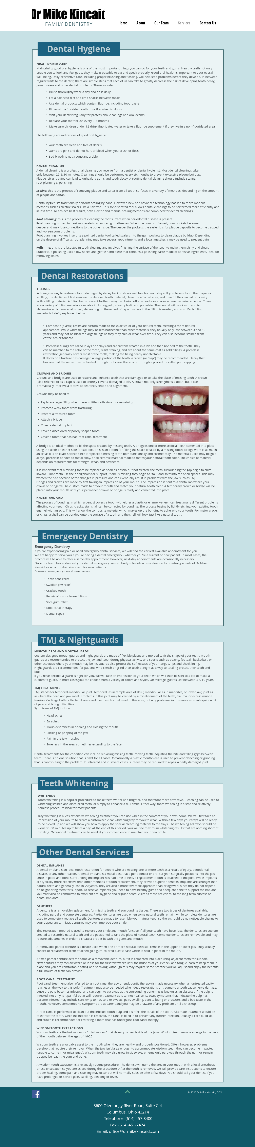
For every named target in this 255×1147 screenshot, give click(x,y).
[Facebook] (36, 1094)
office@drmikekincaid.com (134, 1131)
